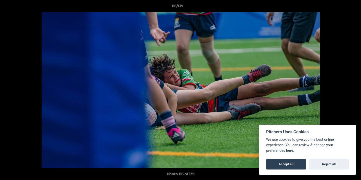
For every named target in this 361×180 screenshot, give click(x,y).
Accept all (286, 164)
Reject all (329, 164)
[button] (340, 7)
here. (290, 150)
